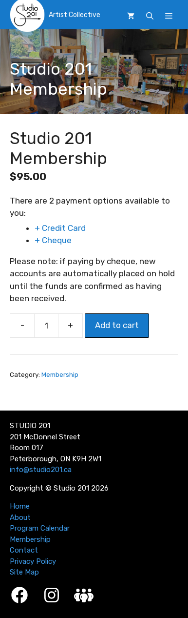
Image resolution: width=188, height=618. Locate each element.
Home (20, 506)
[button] (149, 16)
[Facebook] (19, 595)
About (20, 517)
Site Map (24, 572)
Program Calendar (40, 528)
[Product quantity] (46, 325)
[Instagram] (51, 595)
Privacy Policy (33, 561)
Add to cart (117, 325)
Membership (59, 374)
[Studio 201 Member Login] (84, 595)
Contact (24, 550)
